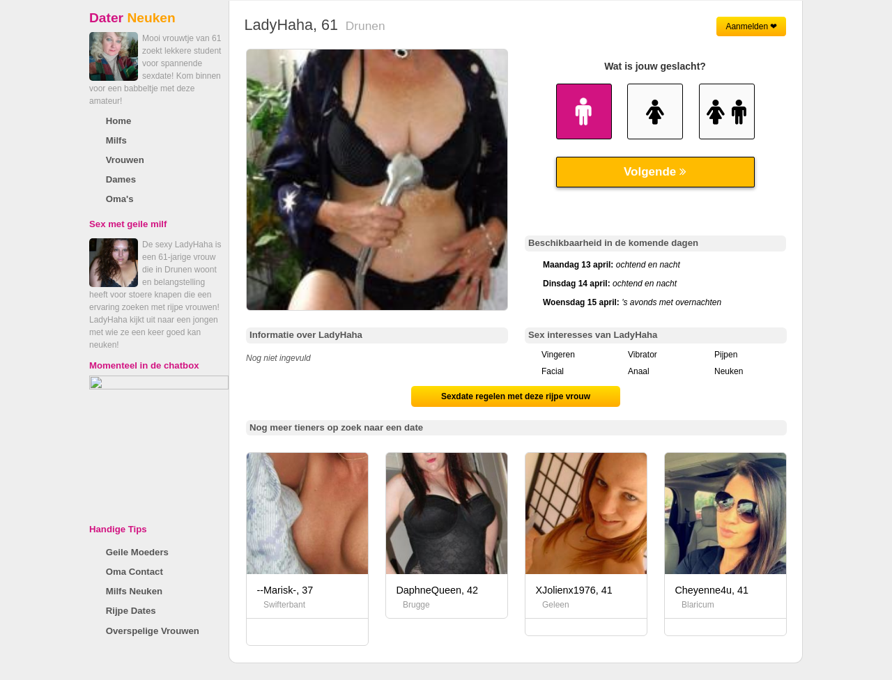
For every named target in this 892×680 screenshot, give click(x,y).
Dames (121, 179)
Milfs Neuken (134, 591)
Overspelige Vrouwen (152, 631)
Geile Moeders (137, 552)
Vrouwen (125, 160)
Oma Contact (134, 571)
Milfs (116, 140)
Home (119, 121)
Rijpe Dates (131, 610)
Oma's (120, 199)
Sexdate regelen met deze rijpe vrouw (515, 396)
